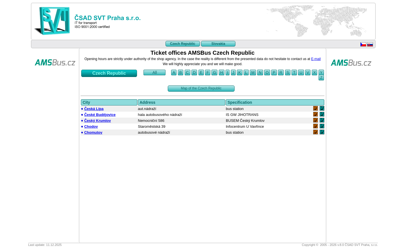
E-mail (316, 59)
